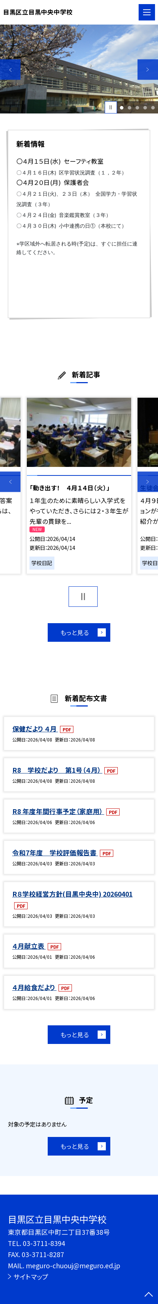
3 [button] (137, 107)
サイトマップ (30, 1276)
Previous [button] (10, 70)
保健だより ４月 (35, 728)
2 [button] (130, 107)
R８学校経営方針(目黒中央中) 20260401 (72, 893)
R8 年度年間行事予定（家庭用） (58, 811)
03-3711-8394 (44, 1243)
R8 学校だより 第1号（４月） (57, 770)
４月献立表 (29, 946)
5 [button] (153, 107)
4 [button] (145, 107)
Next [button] (148, 70)
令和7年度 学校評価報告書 (55, 852)
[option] (79, 69)
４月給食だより (34, 987)
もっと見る (74, 632)
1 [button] (122, 107)
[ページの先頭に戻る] (148, 1295)
